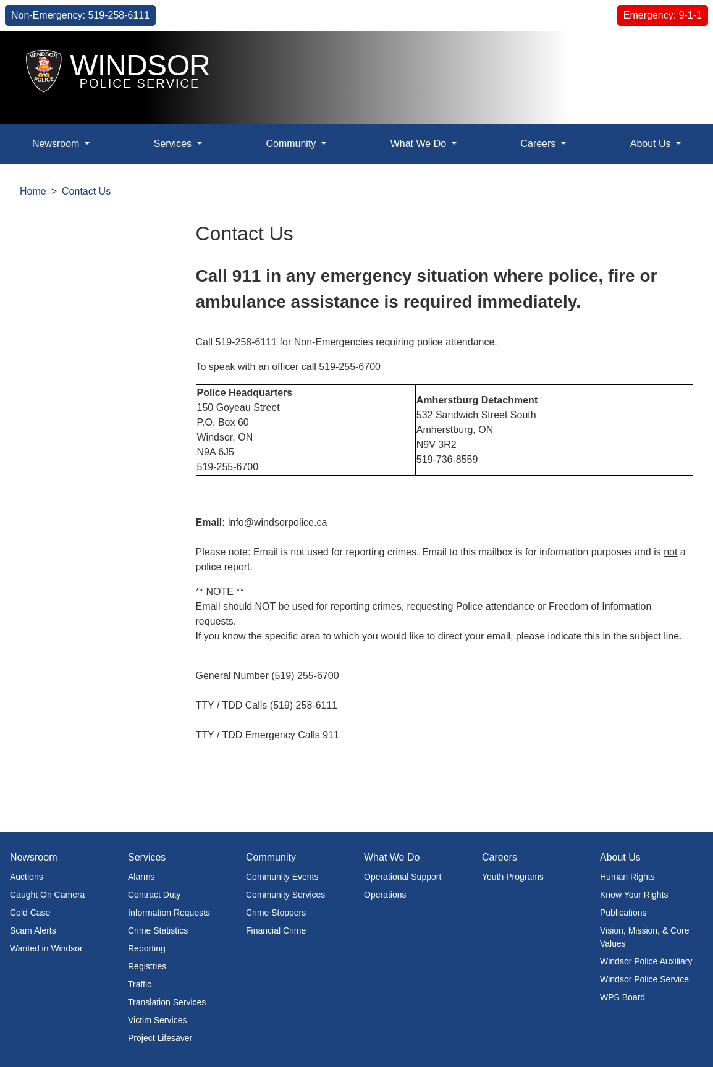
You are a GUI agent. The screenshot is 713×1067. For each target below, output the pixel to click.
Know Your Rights (634, 895)
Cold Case (30, 912)
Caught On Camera (47, 895)
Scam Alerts (33, 930)
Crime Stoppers (276, 912)
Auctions (26, 877)
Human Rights (627, 877)
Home (33, 191)
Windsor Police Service (644, 979)
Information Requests (169, 912)
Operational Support (402, 877)
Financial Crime (276, 930)
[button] (675, 53)
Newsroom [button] (57, 143)
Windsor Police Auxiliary (646, 961)
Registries (147, 966)
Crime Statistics (158, 930)
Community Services (285, 895)
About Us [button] (651, 143)
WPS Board (622, 997)
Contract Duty (154, 895)
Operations (385, 895)
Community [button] (292, 143)
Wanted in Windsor (46, 948)
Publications (623, 912)
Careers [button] (539, 143)
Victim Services (157, 1020)
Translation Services (167, 1002)
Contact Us (86, 191)
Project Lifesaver (160, 1038)
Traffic (139, 984)
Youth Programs (513, 877)
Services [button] (174, 143)
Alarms (141, 877)
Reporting (147, 948)
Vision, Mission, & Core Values (644, 937)
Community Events (282, 877)
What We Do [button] (419, 143)
